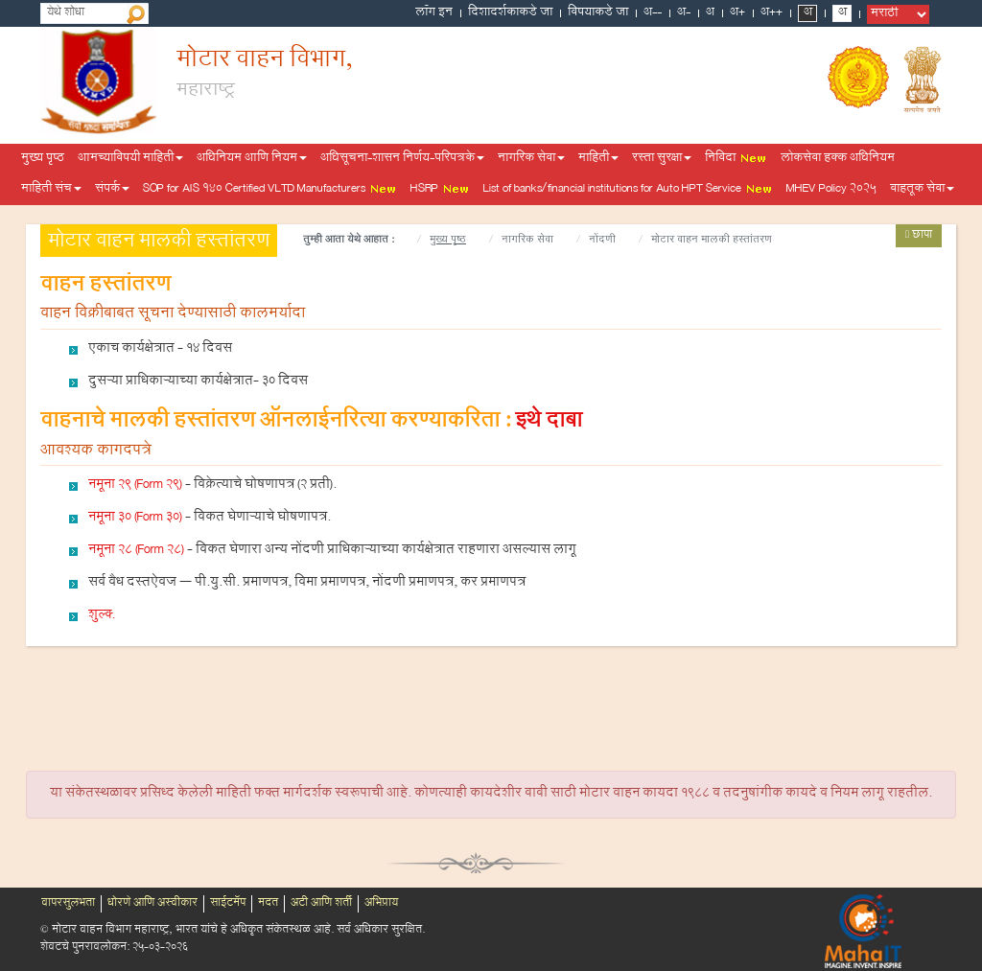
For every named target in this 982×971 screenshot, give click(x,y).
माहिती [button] (598, 159)
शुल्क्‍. (101, 616)
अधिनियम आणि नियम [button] (252, 159)
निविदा (736, 159)
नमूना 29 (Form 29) (135, 486)
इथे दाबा (548, 423)
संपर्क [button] (112, 189)
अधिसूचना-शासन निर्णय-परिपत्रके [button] (402, 159)
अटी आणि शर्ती (321, 903)
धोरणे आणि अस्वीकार (152, 903)
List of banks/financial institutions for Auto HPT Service (628, 189)
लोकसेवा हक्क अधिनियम (838, 159)
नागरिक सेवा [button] (531, 159)
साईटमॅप (228, 903)
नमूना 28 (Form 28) (136, 551)
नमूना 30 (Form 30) (135, 518)
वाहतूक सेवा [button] (922, 189)
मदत (268, 903)
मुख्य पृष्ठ (42, 159)
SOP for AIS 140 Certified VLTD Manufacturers (270, 189)
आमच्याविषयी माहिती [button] (130, 159)
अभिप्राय (381, 903)
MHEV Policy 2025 (831, 189)
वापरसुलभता (68, 903)
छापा (918, 235)
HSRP (440, 189)
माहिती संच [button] (51, 189)
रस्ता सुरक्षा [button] (661, 159)
